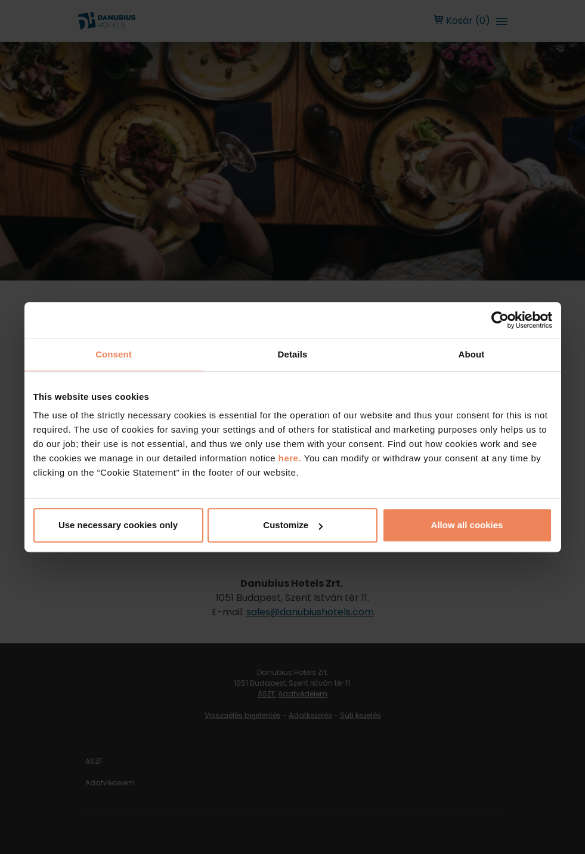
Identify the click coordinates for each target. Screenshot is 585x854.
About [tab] (472, 354)
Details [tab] (293, 354)
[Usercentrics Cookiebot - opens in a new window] (500, 320)
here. (291, 458)
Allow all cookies (467, 525)
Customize (293, 525)
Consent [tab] (113, 354)
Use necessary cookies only (118, 525)
